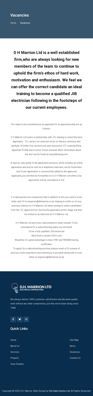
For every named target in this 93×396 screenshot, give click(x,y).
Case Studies (17, 364)
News (73, 346)
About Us (14, 346)
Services (14, 352)
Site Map (74, 340)
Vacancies (75, 352)
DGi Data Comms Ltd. (59, 391)
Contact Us (75, 358)
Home (13, 23)
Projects (14, 358)
